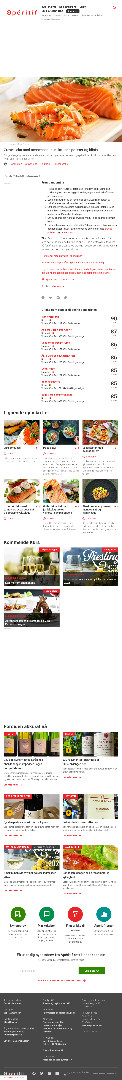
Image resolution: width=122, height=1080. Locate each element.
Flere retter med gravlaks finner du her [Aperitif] (61, 255)
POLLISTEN (48, 7)
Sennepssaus (61, 164)
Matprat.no (59, 286)
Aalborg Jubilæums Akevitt (56, 329)
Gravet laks (31, 164)
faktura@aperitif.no (92, 1025)
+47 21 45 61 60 (58, 1044)
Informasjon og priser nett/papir (59, 1013)
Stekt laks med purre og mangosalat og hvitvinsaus (96, 509)
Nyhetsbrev (85, 15)
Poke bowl (49, 447)
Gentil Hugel (48, 368)
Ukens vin (57, 15)
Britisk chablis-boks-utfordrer (81, 822)
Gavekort (75, 15)
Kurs (83, 7)
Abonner (73, 11)
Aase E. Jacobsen (12, 1003)
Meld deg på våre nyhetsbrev (57, 1060)
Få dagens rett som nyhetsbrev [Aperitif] (57, 279)
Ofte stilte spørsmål (53, 1050)
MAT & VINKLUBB (52, 11)
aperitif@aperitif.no (53, 1041)
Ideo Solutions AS (109, 1074)
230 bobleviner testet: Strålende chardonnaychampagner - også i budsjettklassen (23, 764)
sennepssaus (67, 232)
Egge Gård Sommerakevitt (56, 394)
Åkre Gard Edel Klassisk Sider (58, 355)
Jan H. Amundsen (12, 1013)
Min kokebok (97, 15)
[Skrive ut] (65, 297)
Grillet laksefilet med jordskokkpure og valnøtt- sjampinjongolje (58, 509)
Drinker (66, 15)
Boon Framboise (50, 381)
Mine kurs (45, 19)
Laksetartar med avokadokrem (92, 449)
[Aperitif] (72, 262)
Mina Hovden (10, 1022)
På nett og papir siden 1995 (56, 1003)
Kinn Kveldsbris (50, 316)
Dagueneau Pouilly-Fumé (55, 342)
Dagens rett (46, 15)
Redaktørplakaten (13, 1034)
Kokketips (55, 19)
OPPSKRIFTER (68, 7)
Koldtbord (45, 164)
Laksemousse (12, 447)
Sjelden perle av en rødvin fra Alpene (26, 822)
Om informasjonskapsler (16, 1041)
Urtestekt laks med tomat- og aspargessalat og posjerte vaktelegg (19, 509)
